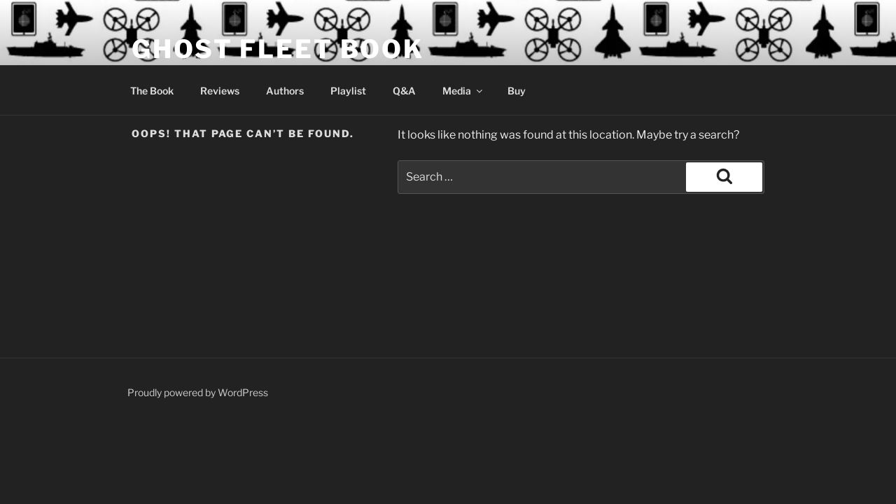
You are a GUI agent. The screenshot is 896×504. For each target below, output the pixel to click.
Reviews (219, 91)
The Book (152, 91)
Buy (516, 91)
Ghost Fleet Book (278, 49)
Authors (285, 91)
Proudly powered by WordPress (197, 392)
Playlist (348, 91)
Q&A (404, 91)
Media (463, 91)
